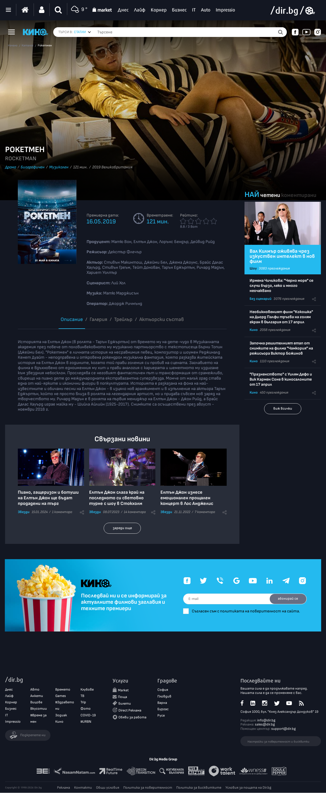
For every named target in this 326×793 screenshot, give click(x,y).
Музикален (59, 167)
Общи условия (107, 788)
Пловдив (164, 696)
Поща (122, 697)
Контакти (83, 788)
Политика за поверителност (147, 788)
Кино (254, 330)
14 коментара (135, 512)
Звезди (24, 512)
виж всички (282, 408)
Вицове (36, 702)
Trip (83, 702)
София (162, 690)
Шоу (253, 268)
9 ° (78, 10)
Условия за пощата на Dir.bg (248, 788)
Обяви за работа (132, 717)
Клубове (87, 690)
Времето (62, 690)
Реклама (63, 788)
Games (60, 696)
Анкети (36, 696)
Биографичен (33, 167)
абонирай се (287, 598)
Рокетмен (45, 45)
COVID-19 (88, 715)
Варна (162, 703)
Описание (72, 319)
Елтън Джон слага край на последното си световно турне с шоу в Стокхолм (116, 498)
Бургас (163, 709)
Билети (124, 704)
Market (123, 690)
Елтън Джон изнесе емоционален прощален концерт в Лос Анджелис (186, 498)
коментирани (298, 195)
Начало (12, 45)
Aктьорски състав (161, 319)
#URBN (85, 721)
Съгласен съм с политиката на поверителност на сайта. (249, 611)
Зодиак (61, 715)
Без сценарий (260, 299)
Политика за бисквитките (198, 788)
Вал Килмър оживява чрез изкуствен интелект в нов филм (282, 256)
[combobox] (82, 32)
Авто (34, 690)
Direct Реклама (129, 710)
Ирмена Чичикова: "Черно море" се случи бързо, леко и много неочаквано (281, 285)
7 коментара (205, 512)
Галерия (98, 319)
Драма (10, 167)
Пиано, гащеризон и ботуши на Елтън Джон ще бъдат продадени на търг (48, 498)
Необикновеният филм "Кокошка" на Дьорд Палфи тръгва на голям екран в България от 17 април (281, 317)
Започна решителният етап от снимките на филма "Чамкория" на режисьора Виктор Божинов (281, 348)
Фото (85, 709)
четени (270, 195)
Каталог (27, 45)
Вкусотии (38, 709)
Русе (161, 716)
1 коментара (62, 512)
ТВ (82, 696)
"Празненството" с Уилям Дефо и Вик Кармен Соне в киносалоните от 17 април (281, 379)
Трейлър (123, 319)
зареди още (122, 528)
